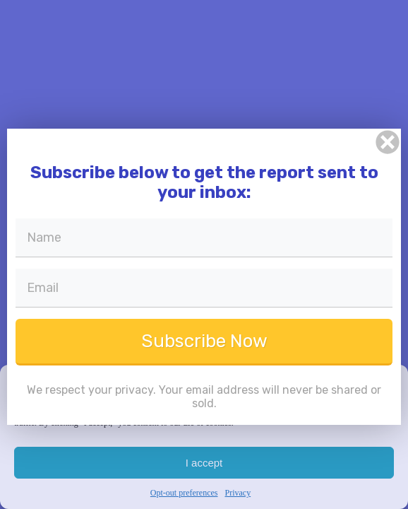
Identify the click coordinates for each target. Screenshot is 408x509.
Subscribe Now (204, 341)
